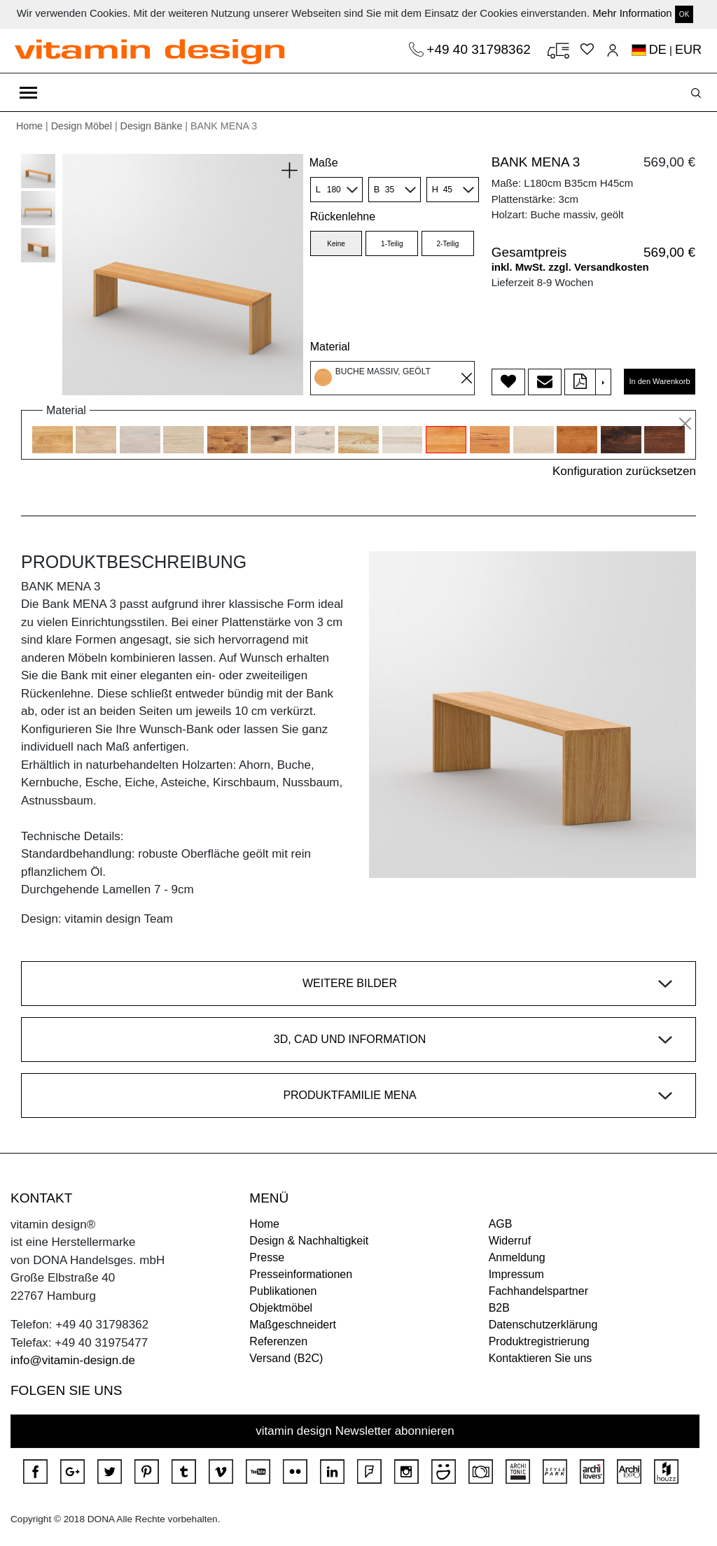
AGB (501, 1224)
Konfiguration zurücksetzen (624, 471)
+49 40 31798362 (480, 49)
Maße (323, 163)
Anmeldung (517, 1257)
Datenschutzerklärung (543, 1325)
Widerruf (510, 1241)
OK (684, 14)
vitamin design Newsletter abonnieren (355, 1431)
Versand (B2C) (286, 1358)
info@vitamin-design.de (73, 1360)
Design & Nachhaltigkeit (308, 1241)
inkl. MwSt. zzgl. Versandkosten (570, 267)
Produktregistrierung (539, 1341)
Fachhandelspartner (538, 1291)
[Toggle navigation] (28, 92)
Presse (266, 1257)
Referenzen (278, 1341)
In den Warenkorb (659, 381)
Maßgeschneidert (292, 1325)
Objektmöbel (280, 1308)
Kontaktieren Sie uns (540, 1358)
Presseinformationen (300, 1274)
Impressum (516, 1274)
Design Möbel (81, 126)
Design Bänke (151, 126)
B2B (499, 1308)
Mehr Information (631, 13)
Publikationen (282, 1291)
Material (330, 347)
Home (29, 126)
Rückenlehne (342, 216)
